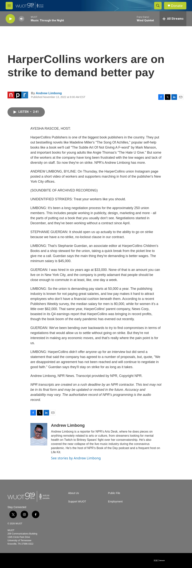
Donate (177, 6)
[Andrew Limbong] (38, 434)
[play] (10, 19)
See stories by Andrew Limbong (76, 458)
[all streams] (173, 18)
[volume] (21, 19)
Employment (115, 501)
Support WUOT (77, 501)
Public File (114, 493)
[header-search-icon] (158, 5)
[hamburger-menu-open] (9, 5)
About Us (73, 493)
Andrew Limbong (49, 93)
